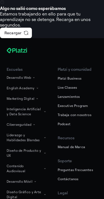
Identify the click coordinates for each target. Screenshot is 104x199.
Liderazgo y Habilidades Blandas (27, 137)
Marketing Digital (23, 98)
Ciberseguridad (21, 124)
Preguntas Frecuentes (75, 170)
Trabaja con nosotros (75, 115)
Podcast (64, 124)
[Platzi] (23, 50)
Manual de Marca (71, 147)
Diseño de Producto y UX (27, 153)
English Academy (23, 88)
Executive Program (73, 106)
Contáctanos (68, 179)
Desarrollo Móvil (22, 181)
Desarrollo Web (21, 77)
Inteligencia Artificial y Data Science (27, 111)
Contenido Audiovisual (27, 168)
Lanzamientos (69, 97)
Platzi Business (70, 78)
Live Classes (67, 87)
